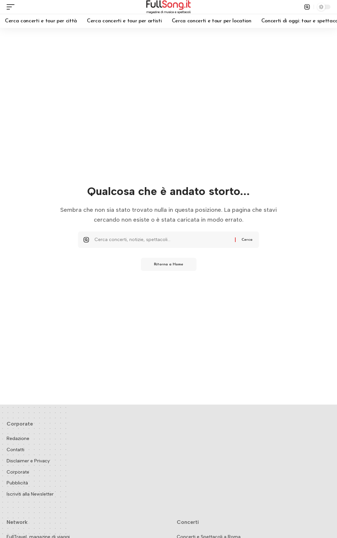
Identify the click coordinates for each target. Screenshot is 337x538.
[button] (12, 7)
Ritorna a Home (168, 264)
